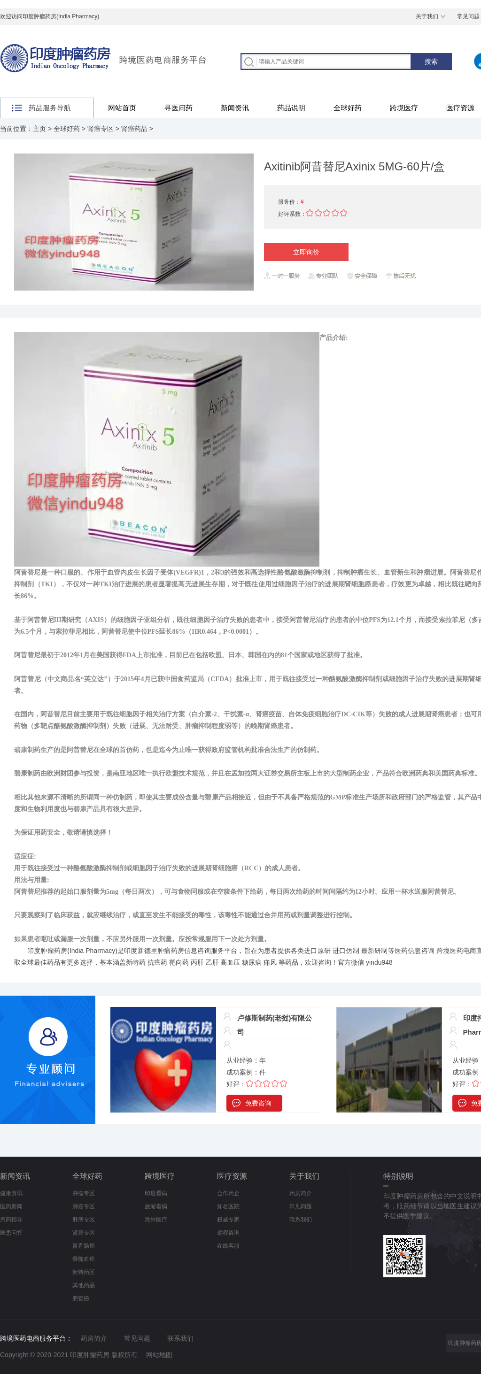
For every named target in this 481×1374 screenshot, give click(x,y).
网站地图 (159, 1355)
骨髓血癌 (83, 1259)
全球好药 (348, 108)
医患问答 (11, 1232)
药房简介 (300, 1193)
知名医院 (228, 1206)
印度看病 (156, 1193)
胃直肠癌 (83, 1246)
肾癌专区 (100, 128)
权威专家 (228, 1219)
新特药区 (83, 1272)
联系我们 (300, 1219)
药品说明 (291, 108)
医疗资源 (232, 1176)
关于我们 (427, 16)
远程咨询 (228, 1232)
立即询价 (306, 252)
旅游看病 (156, 1206)
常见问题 (300, 1206)
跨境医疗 (404, 108)
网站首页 (122, 108)
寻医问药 (178, 108)
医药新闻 (11, 1206)
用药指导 (11, 1219)
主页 (39, 128)
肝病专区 (83, 1219)
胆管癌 (80, 1298)
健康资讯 (11, 1193)
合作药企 (228, 1193)
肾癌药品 (134, 128)
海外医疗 (156, 1219)
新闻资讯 (235, 108)
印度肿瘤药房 (47, 950)
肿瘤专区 (83, 1193)
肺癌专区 (83, 1206)
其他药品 (83, 1285)
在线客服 (228, 1246)
